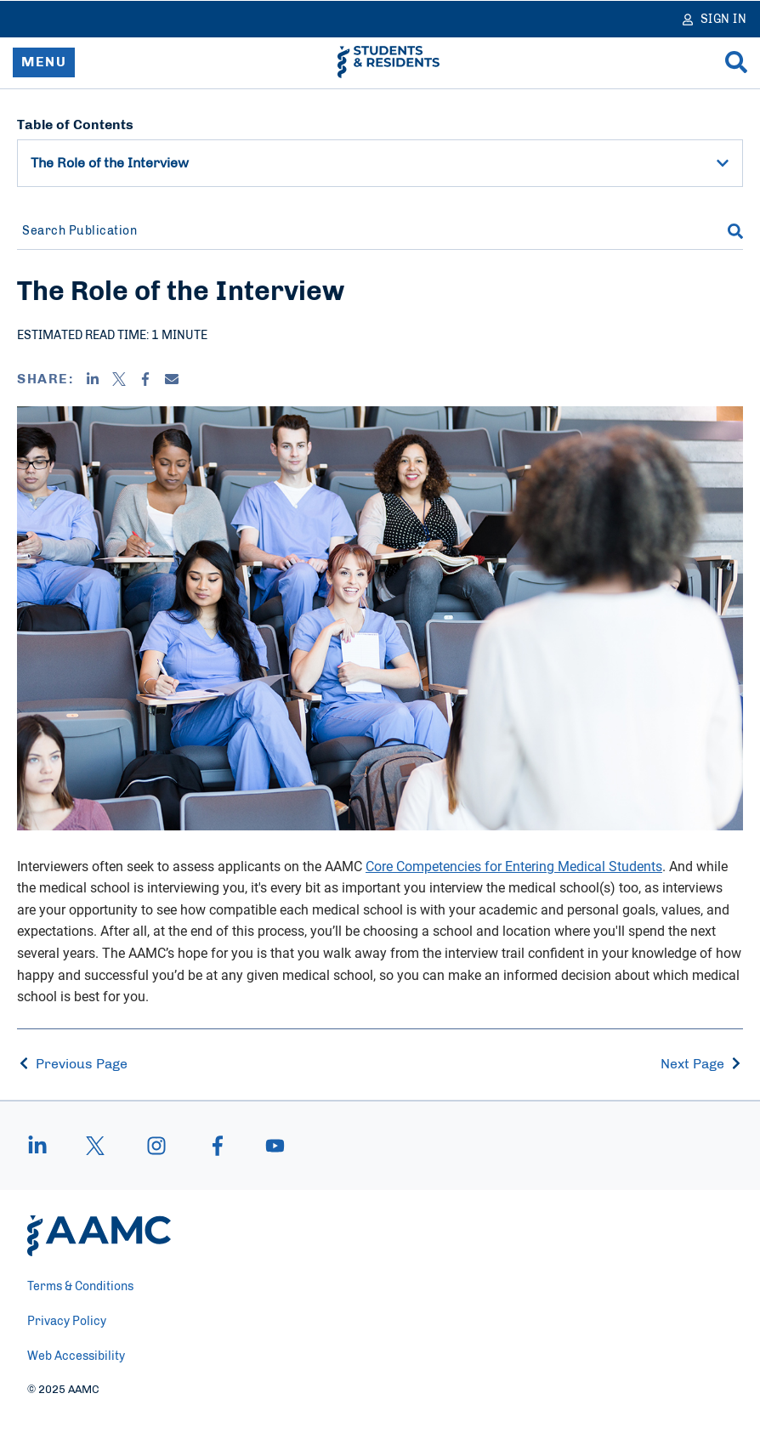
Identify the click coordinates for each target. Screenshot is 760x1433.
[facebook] (217, 1145)
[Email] (172, 379)
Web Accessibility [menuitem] (76, 1356)
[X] (119, 379)
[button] (722, 163)
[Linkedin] (92, 379)
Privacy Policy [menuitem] (66, 1322)
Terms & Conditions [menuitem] (80, 1287)
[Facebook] (145, 379)
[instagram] (156, 1145)
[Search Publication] (361, 231)
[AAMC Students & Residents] (388, 62)
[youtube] (267, 1145)
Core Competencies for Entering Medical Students (514, 866)
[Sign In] (715, 19)
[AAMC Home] (99, 1235)
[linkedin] (46, 1145)
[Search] (736, 62)
